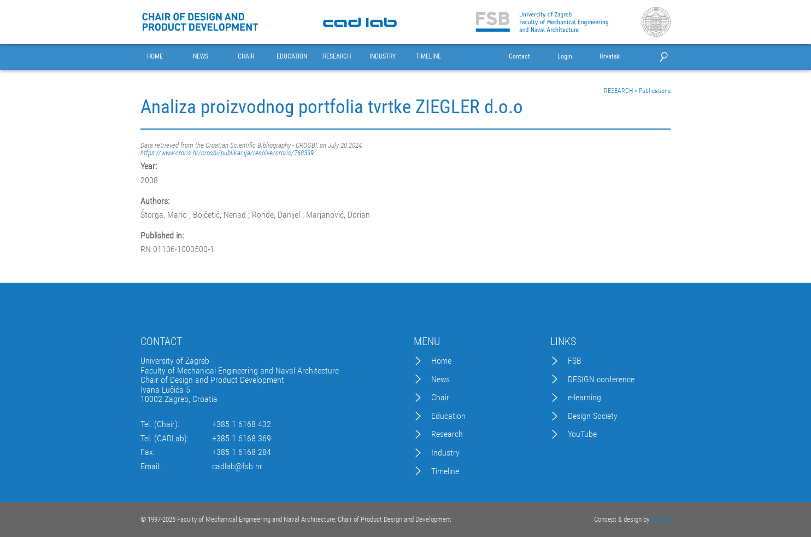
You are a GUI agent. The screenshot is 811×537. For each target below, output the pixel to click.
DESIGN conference (601, 379)
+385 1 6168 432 (241, 424)
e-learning (584, 397)
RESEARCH (337, 56)
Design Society (593, 416)
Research (447, 434)
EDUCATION (292, 56)
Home (441, 361)
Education (448, 416)
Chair (440, 397)
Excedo (661, 519)
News (440, 379)
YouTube (582, 434)
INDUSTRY (382, 56)
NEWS (200, 56)
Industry (445, 453)
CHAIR (246, 56)
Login (564, 56)
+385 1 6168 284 (241, 452)
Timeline (445, 471)
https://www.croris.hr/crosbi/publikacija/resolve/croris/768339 (227, 153)
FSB (574, 361)
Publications (655, 91)
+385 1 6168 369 (241, 438)
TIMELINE (428, 56)
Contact (519, 56)
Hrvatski (610, 56)
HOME (155, 56)
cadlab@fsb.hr (237, 466)
